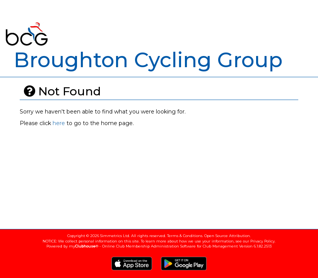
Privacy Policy (262, 241)
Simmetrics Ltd (114, 236)
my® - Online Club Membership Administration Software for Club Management (153, 246)
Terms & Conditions (184, 236)
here (59, 123)
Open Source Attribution (227, 236)
